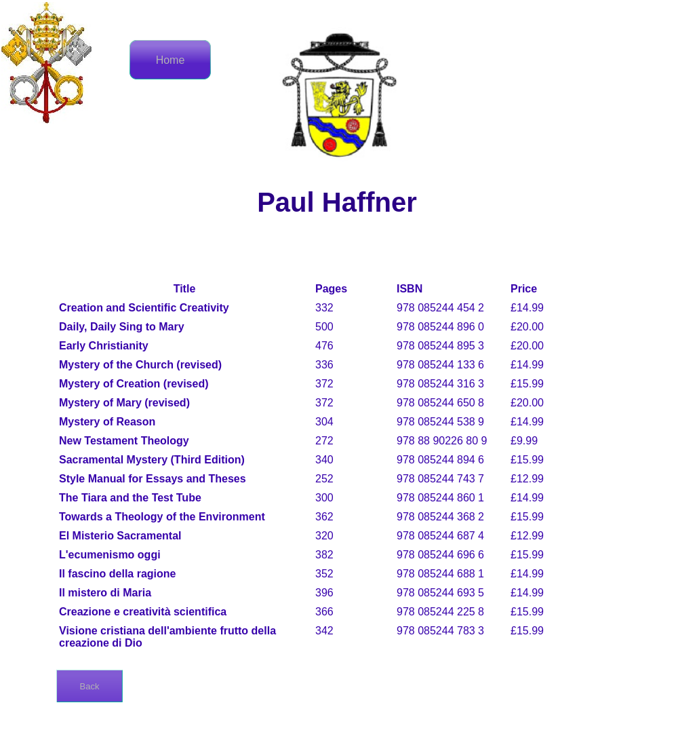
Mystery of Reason (107, 421)
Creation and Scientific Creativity (144, 307)
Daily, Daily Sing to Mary (121, 326)
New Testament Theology (124, 440)
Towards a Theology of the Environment (162, 516)
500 (324, 326)
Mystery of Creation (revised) (134, 383)
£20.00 (527, 326)
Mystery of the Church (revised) (140, 364)
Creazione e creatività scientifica (142, 611)
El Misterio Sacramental (120, 535)
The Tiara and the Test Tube (130, 497)
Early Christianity (103, 345)
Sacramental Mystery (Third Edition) (152, 459)
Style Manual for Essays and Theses (152, 478)
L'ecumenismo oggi (110, 554)
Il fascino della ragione (117, 573)
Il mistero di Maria (105, 592)
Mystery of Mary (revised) (124, 402)
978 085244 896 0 (440, 326)
